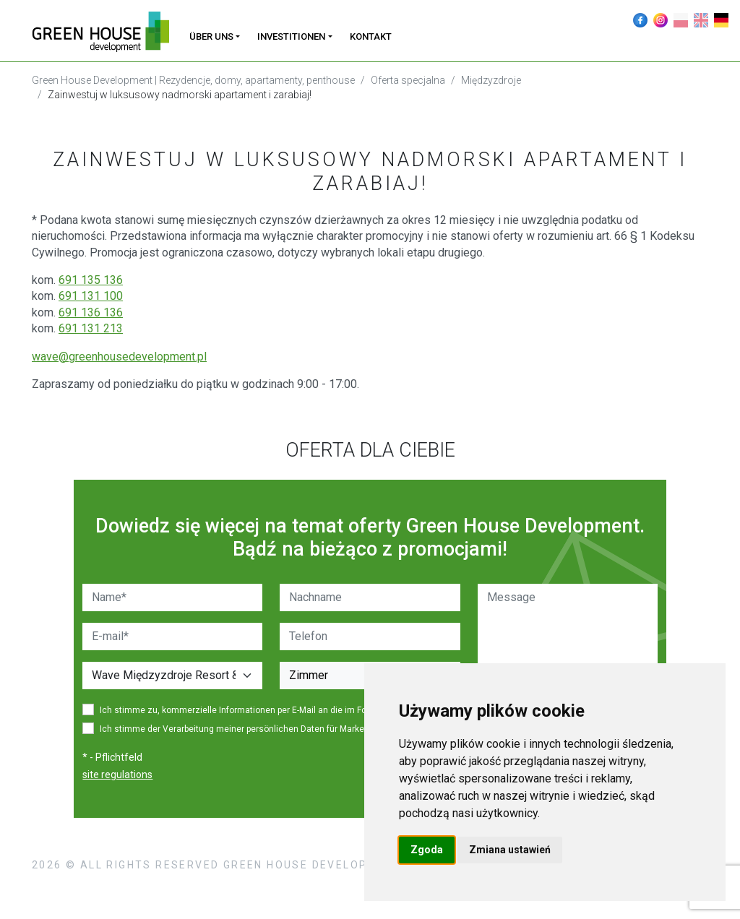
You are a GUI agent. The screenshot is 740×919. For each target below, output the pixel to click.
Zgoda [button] (426, 849)
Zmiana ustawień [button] (510, 849)
